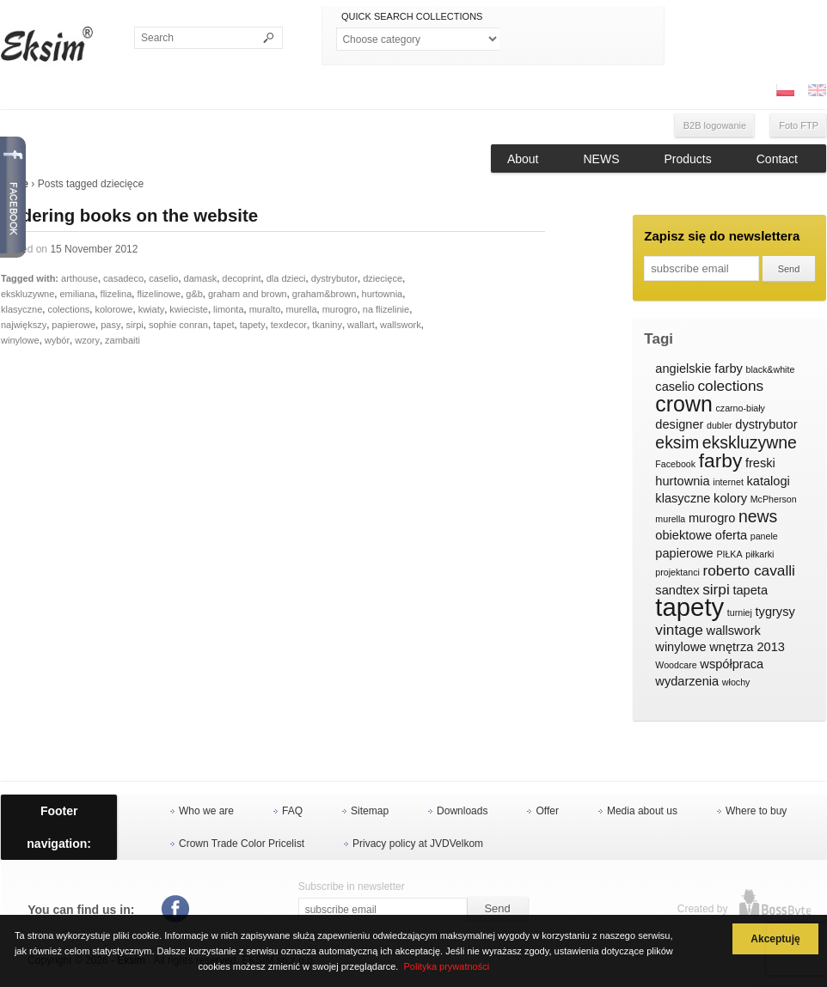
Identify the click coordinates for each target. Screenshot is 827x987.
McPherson (773, 499)
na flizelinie (386, 309)
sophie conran (178, 325)
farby (721, 461)
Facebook (675, 464)
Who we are (206, 811)
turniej (739, 612)
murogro (340, 309)
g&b (194, 294)
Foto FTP (798, 125)
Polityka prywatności (446, 966)
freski (760, 463)
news (757, 517)
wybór (57, 340)
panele (764, 536)
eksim (677, 443)
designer (679, 424)
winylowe (20, 340)
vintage (679, 630)
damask (200, 278)
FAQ (292, 811)
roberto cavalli (749, 571)
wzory (87, 340)
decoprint (241, 278)
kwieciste (188, 309)
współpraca (731, 664)
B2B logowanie (714, 125)
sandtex (677, 590)
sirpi (135, 325)
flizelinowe (159, 294)
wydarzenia (687, 681)
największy (23, 325)
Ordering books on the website (129, 215)
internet (728, 482)
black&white (769, 369)
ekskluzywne (27, 294)
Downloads (462, 811)
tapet (223, 325)
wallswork (400, 325)
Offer (547, 811)
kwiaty (151, 309)
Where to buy (756, 811)
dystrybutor (334, 278)
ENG (816, 90)
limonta (228, 309)
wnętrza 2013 (747, 647)
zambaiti (122, 340)
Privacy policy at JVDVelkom (417, 844)
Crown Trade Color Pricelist (241, 844)
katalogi (767, 481)
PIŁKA (729, 554)
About (523, 159)
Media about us (642, 811)
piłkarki (759, 554)
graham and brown (247, 294)
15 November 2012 (94, 249)
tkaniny (327, 325)
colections (68, 309)
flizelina (116, 294)
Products (688, 159)
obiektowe (683, 535)
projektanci (677, 572)
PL (784, 90)
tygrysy (775, 611)
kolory (730, 498)
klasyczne (21, 309)
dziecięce (382, 278)
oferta (731, 535)
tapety (253, 325)
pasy (110, 325)
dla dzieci (286, 278)
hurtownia (382, 294)
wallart (361, 325)
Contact (777, 159)
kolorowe (113, 309)
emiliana (77, 294)
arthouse (79, 278)
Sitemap (370, 811)
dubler (719, 425)
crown (684, 404)
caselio (163, 278)
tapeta (750, 590)
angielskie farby (699, 368)
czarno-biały (739, 408)
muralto (265, 309)
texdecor (289, 325)
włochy (736, 682)
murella (300, 309)
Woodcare (675, 665)
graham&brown (324, 294)
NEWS (602, 159)
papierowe (73, 325)
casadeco (123, 278)
